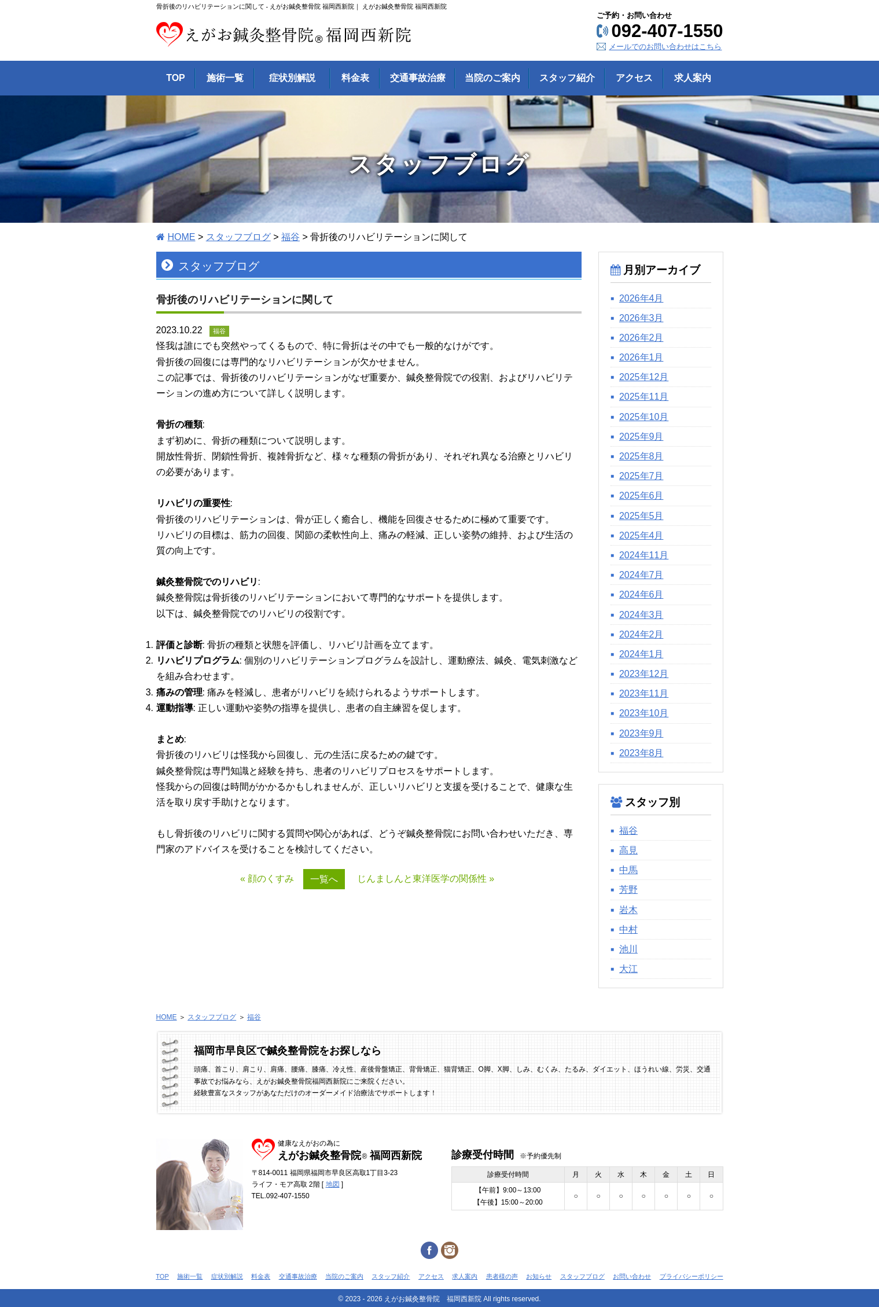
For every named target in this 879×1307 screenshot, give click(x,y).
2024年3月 (641, 615)
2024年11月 (643, 555)
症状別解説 (227, 1276)
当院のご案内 (344, 1276)
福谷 (628, 830)
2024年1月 (641, 654)
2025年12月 (643, 377)
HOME (166, 1017)
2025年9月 (641, 436)
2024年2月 (641, 634)
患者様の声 (502, 1276)
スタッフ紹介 (391, 1276)
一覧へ (324, 879)
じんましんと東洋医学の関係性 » (425, 878)
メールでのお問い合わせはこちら (665, 46)
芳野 (628, 889)
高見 (628, 850)
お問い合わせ (632, 1276)
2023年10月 (643, 713)
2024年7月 (641, 575)
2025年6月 (641, 495)
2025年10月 (643, 417)
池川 (628, 949)
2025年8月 (641, 456)
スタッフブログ (211, 1017)
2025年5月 (641, 516)
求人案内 (464, 1276)
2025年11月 (643, 397)
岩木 (628, 910)
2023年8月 (641, 753)
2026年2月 (641, 338)
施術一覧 (190, 1276)
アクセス (431, 1276)
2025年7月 (641, 476)
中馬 (628, 870)
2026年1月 (641, 357)
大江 (628, 969)
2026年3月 (641, 318)
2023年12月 (643, 674)
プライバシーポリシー (691, 1276)
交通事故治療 (298, 1276)
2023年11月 (643, 693)
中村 (628, 929)
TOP (162, 1276)
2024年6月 (641, 594)
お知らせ (538, 1276)
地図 (333, 1184)
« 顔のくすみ (267, 878)
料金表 (260, 1276)
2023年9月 (641, 733)
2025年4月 (641, 535)
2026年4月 (641, 298)
